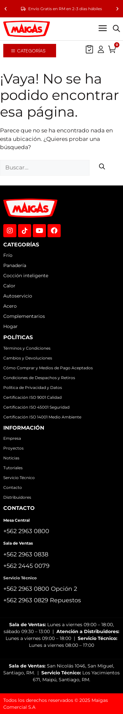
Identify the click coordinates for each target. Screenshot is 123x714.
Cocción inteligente (25, 276)
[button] (5, 9)
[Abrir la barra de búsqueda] (116, 28)
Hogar (10, 326)
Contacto (12, 487)
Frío (7, 255)
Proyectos (13, 448)
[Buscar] (102, 167)
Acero (10, 306)
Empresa (12, 438)
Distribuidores (17, 497)
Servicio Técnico (19, 477)
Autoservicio (17, 296)
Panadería (14, 265)
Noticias (11, 457)
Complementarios (24, 316)
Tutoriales (13, 467)
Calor (9, 286)
